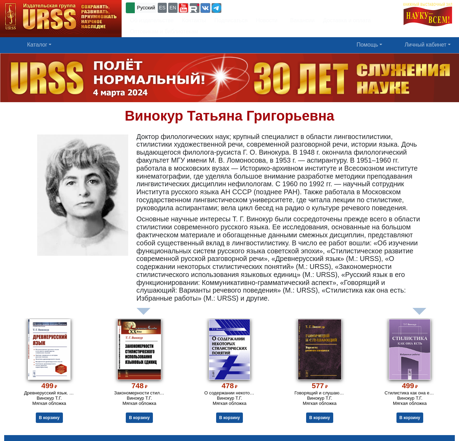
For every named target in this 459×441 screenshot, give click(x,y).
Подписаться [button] (231, 20)
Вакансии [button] (300, 20)
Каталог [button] (37, 45)
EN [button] (173, 7)
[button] (183, 8)
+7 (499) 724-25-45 (248, 7)
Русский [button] (146, 7)
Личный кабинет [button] (425, 45)
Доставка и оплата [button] (347, 20)
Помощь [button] (367, 45)
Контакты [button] (194, 20)
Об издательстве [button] (152, 20)
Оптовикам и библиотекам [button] (164, 31)
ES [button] (162, 7)
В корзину (49, 417)
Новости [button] (267, 20)
